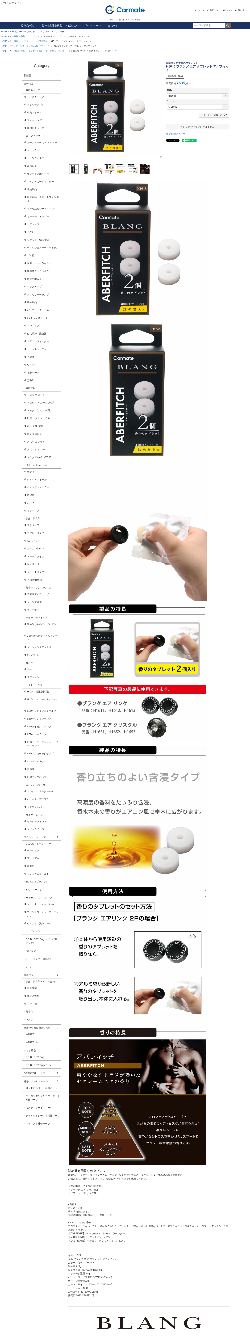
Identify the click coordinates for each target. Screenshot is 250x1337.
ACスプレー (33, 540)
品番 (170, 90)
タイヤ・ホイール (37, 479)
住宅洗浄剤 (33, 996)
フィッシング (34, 120)
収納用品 (32, 189)
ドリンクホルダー (37, 158)
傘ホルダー (33, 166)
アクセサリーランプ (38, 294)
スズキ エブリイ (36, 441)
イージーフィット (37, 821)
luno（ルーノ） (34, 889)
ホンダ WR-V (34, 433)
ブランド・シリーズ (19, 46)
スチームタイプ (35, 556)
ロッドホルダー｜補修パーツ (41, 1088)
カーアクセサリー (28, 41)
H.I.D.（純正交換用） (38, 691)
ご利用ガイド (214, 10)
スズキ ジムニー (36, 449)
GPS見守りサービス (35, 1073)
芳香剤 (42, 41)
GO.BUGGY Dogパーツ (38, 1065)
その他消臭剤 (34, 579)
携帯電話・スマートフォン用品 (43, 199)
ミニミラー (33, 150)
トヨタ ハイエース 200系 (40, 402)
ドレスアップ (34, 286)
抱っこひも (33, 655)
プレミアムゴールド (38, 873)
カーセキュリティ (37, 349)
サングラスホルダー (38, 173)
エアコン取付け (35, 548)
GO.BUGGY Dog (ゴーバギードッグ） (42, 941)
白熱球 (30, 769)
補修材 (30, 495)
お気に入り (72, 25)
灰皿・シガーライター (39, 263)
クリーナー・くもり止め (40, 904)
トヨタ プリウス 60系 (39, 410)
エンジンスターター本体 (40, 791)
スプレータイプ (35, 533)
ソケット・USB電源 (38, 239)
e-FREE (30, 1034)
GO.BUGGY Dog (35, 1057)
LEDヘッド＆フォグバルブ (41, 710)
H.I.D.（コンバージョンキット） (42, 701)
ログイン (228, 10)
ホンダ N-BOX (35, 426)
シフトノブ (33, 224)
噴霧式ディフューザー (39, 594)
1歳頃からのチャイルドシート (42, 637)
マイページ (93, 25)
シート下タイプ (35, 572)
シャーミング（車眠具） (39, 958)
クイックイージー (37, 829)
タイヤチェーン (34, 814)
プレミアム (33, 858)
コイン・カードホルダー (40, 181)
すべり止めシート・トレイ (41, 208)
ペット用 (32, 1003)
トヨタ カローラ (36, 394)
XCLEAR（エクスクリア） (40, 897)
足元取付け (33, 564)
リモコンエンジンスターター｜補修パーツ (43, 1098)
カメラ (29, 662)
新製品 (27, 75)
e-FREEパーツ (34, 1042)
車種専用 (30, 388)
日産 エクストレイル (38, 418)
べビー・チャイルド (37, 617)
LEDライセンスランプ (39, 726)
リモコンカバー (35, 807)
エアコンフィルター (38, 341)
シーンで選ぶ (34, 602)
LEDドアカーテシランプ (40, 753)
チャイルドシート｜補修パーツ (43, 1115)
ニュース (200, 10)
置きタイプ (33, 525)
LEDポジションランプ (39, 718)
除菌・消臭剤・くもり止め (40, 981)
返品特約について (176, 134)
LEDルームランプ (36, 734)
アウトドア (33, 325)
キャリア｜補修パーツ (38, 1123)
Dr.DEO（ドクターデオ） (39, 843)
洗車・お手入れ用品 (37, 465)
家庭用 (30, 866)
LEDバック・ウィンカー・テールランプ (43, 744)
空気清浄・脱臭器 (37, 333)
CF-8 (28, 966)
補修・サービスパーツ (36, 1081)
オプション (33, 677)
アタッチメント (35, 104)
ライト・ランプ (34, 685)
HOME (4, 31)
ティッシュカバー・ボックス (43, 247)
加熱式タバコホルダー (39, 271)
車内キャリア (34, 112)
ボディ (30, 471)
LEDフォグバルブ (36, 777)
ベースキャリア (35, 96)
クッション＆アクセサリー (41, 647)
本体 (29, 669)
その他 (30, 357)
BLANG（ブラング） (40, 46)
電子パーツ (33, 372)
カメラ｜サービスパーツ (39, 1107)
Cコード (172, 101)
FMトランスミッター (38, 318)
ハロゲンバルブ (35, 761)
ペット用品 (30, 1050)
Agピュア (31, 950)
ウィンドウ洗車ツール (39, 923)
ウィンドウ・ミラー (38, 487)
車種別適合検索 (52, 25)
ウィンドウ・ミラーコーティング (43, 914)
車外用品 (32, 302)
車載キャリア (33, 90)
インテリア (33, 510)
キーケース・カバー (38, 216)
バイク (30, 503)
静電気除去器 (34, 279)
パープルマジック (35, 931)
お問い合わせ (242, 10)
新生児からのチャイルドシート (43, 626)
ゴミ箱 (30, 255)
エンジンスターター (37, 784)
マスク (29, 1019)
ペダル (30, 232)
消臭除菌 (32, 988)
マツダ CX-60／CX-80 (39, 457)
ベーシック (33, 850)
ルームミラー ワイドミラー (42, 142)
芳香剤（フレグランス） (31, 36)
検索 (227, 25)
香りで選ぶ (50, 51)
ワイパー (32, 364)
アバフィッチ (64, 51)
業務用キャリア (35, 128)
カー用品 (14, 31)
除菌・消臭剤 (33, 518)
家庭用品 (29, 975)
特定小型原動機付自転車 (37, 1027)
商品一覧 (27, 25)
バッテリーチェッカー (39, 310)
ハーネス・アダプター (39, 799)
